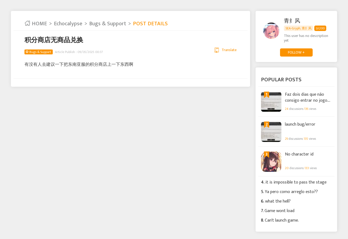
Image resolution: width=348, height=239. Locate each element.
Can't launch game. (282, 220)
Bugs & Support (107, 23)
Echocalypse (68, 23)
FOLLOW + (296, 52)
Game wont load (279, 211)
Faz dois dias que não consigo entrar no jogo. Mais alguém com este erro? (306, 97)
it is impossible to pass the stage (296, 182)
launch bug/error (300, 125)
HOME (35, 23)
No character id (299, 154)
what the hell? (278, 201)
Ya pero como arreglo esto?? (291, 191)
